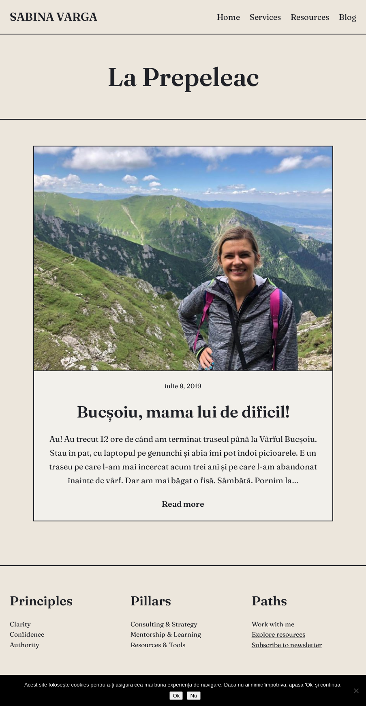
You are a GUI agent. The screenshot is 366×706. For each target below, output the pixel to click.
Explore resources (278, 634)
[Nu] (356, 691)
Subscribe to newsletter (287, 645)
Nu (193, 696)
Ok (176, 696)
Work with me (273, 624)
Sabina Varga (53, 17)
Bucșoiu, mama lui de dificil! (183, 412)
